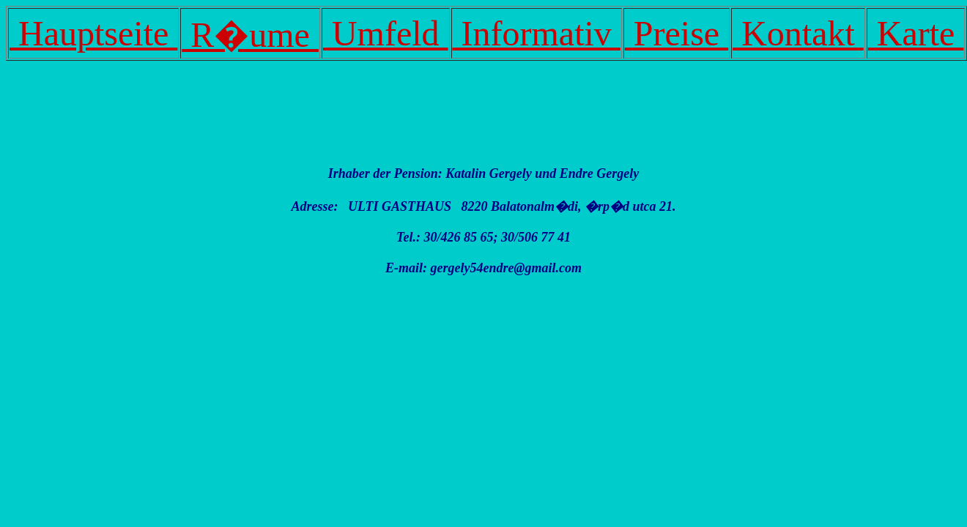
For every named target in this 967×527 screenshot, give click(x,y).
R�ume (250, 34)
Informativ (536, 33)
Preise (676, 33)
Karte (916, 33)
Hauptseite (93, 33)
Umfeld (385, 33)
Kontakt (798, 33)
